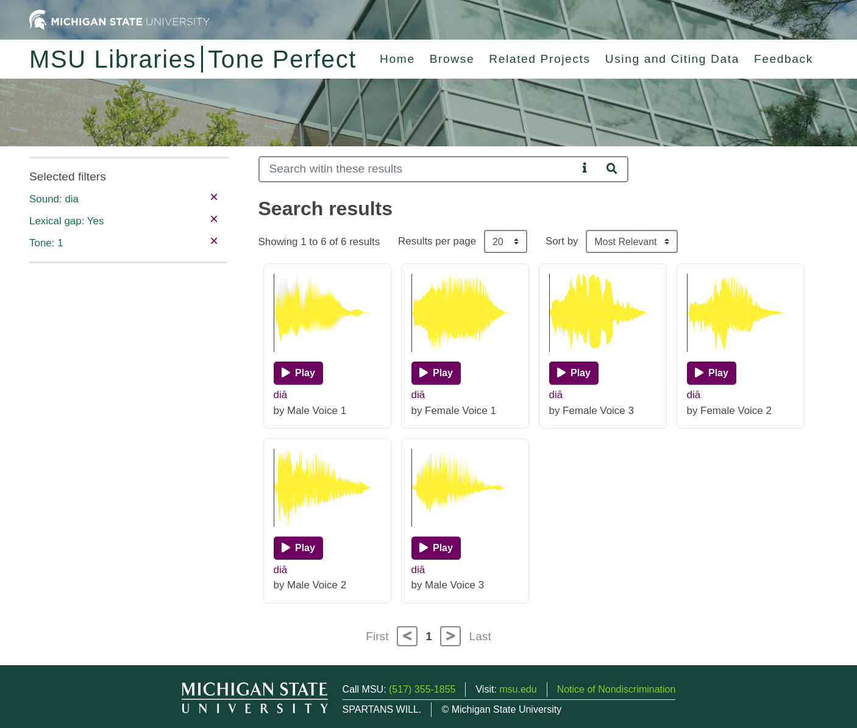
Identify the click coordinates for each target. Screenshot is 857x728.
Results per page (437, 241)
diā (281, 395)
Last (480, 636)
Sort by (562, 241)
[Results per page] (505, 241)
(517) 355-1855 (422, 689)
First (377, 636)
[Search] (418, 169)
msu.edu (517, 689)
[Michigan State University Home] (119, 19)
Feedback (783, 58)
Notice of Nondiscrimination (616, 689)
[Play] (298, 373)
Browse (452, 58)
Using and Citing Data (672, 58)
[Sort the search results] (632, 241)
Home (397, 58)
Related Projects (539, 58)
